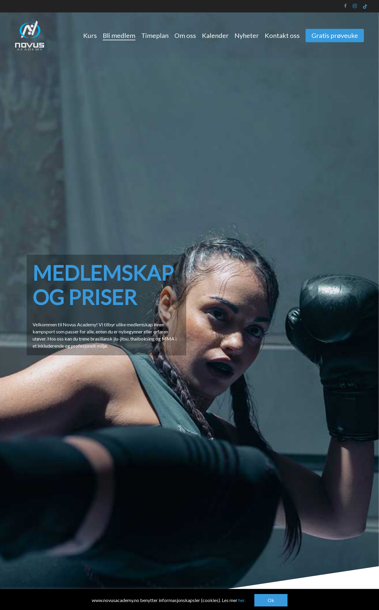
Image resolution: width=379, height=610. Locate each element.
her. (241, 600)
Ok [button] (271, 600)
